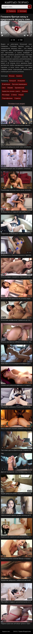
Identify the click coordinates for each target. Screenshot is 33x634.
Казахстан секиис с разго (11, 91)
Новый (20, 95)
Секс (4, 88)
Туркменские (19, 88)
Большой (12, 81)
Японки (11, 76)
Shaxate (10, 88)
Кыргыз (16, 2)
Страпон (17, 98)
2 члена (14, 95)
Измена (24, 91)
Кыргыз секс (6, 631)
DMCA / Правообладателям (22, 631)
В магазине (6, 84)
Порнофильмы (7, 98)
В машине (21, 81)
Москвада (5, 95)
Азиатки (19, 76)
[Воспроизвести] (2, 35)
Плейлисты (11, 11)
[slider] (13, 33)
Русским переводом (19, 84)
